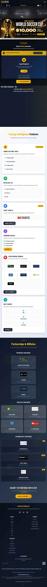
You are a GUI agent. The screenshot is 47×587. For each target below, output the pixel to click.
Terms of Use (26, 572)
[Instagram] (27, 512)
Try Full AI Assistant (24, 77)
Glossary (12, 545)
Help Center (12, 543)
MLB (38, 5)
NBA (8, 5)
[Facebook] (19, 512)
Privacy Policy (12, 550)
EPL (12, 533)
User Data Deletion (12, 552)
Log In (24, 71)
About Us (34, 519)
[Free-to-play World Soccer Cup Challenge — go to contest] (23, 28)
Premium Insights (35, 526)
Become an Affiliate (35, 524)
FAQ (12, 541)
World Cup (23, 5)
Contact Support (35, 521)
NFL (12, 528)
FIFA (12, 535)
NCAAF (12, 530)
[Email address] (22, 563)
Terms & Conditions (12, 548)
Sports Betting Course (35, 528)
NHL (12, 526)
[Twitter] (23, 512)
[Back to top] (23, 584)
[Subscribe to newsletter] (43, 563)
